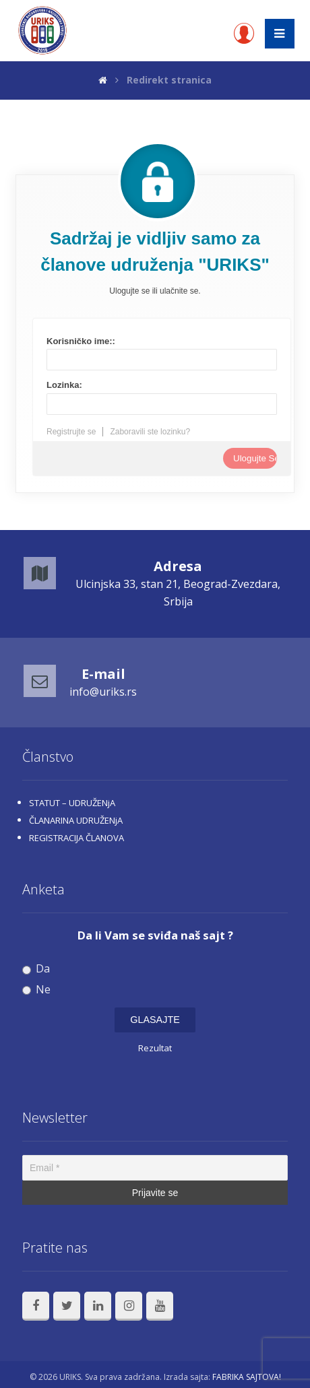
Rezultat (155, 1048)
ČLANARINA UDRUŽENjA (76, 820)
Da (36, 969)
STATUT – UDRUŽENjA (72, 803)
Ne (36, 990)
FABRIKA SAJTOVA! (246, 1377)
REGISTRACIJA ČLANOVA (76, 838)
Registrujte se (71, 431)
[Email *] (155, 1168)
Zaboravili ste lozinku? (150, 431)
